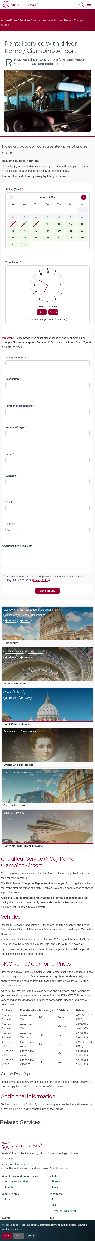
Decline (18, 1235)
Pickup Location (15, 357)
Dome (20, 692)
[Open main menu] (89, 4)
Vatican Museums (14, 651)
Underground (38, 615)
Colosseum (11, 615)
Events (9, 1187)
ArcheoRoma (9, 20)
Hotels (9, 1199)
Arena (24, 615)
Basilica (9, 692)
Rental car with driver (64, 1211)
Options (30, 1235)
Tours (27, 620)
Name (9, 454)
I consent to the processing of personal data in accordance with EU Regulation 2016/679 (45, 578)
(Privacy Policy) (41, 580)
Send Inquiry (47, 590)
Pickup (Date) (14, 189)
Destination (12, 379)
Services (25, 20)
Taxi (54, 1199)
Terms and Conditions (13, 1164)
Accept (7, 1235)
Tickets (12, 620)
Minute (53, 306)
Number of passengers (19, 405)
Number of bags (15, 427)
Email (9, 502)
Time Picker (13, 262)
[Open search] (81, 4)
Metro (55, 1205)
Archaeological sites (16, 1181)
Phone (10, 523)
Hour (42, 306)
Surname (11, 475)
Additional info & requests (17, 546)
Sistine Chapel (36, 651)
